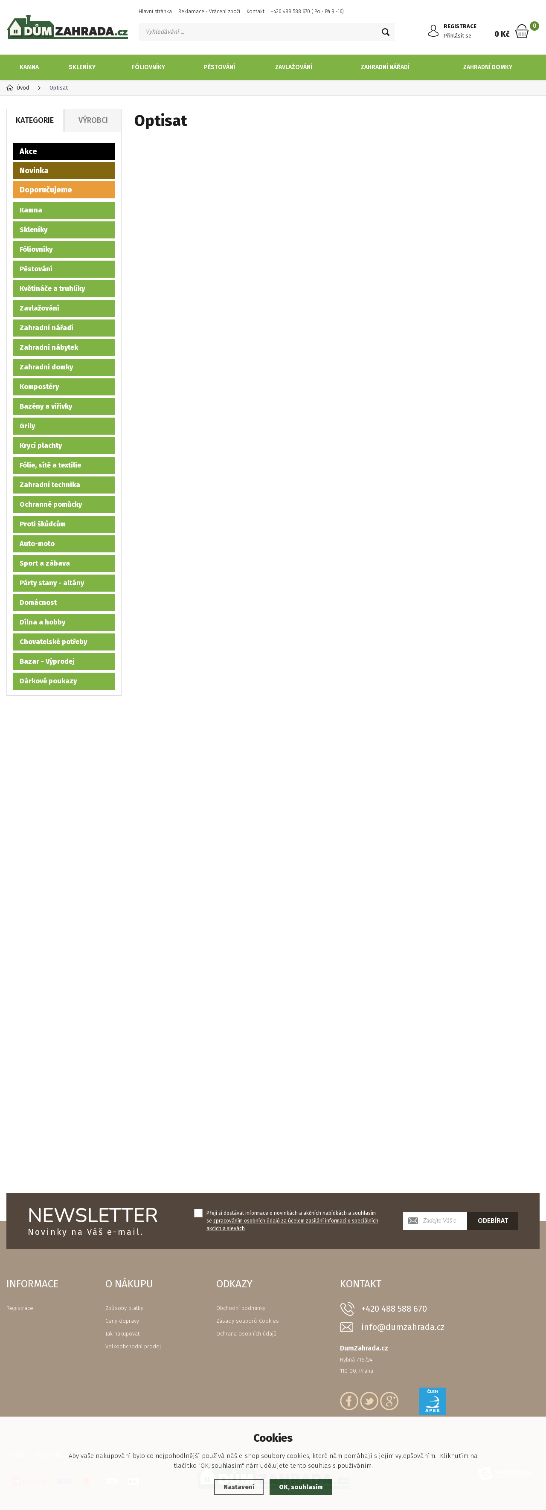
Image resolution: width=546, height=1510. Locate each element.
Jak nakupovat (122, 1333)
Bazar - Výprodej (47, 661)
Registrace (19, 1308)
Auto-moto (37, 544)
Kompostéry (39, 387)
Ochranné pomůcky (51, 504)
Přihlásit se (458, 35)
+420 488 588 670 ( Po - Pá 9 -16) (307, 12)
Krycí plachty (41, 445)
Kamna (29, 67)
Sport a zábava (45, 563)
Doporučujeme (46, 190)
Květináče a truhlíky (52, 289)
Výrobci (93, 120)
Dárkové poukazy (48, 681)
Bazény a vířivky (46, 406)
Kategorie (35, 120)
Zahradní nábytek (49, 347)
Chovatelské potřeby (53, 642)
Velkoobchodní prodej (133, 1346)
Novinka (34, 170)
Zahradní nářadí (385, 67)
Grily (27, 426)
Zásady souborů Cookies (247, 1321)
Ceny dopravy (122, 1321)
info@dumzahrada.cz (402, 1327)
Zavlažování (293, 67)
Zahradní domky (487, 67)
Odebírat (493, 1221)
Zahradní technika (50, 485)
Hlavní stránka (155, 12)
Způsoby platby (124, 1308)
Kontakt (255, 12)
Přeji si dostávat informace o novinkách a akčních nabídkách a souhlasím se (292, 1220)
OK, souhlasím (301, 1487)
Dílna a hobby (42, 622)
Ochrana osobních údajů (246, 1333)
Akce (28, 151)
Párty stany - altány (52, 583)
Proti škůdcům (43, 524)
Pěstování (219, 67)
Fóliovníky (148, 67)
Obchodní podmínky (240, 1308)
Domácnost (38, 602)
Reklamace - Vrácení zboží (209, 12)
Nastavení (238, 1487)
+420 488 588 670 (394, 1309)
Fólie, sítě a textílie (50, 465)
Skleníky (82, 67)
